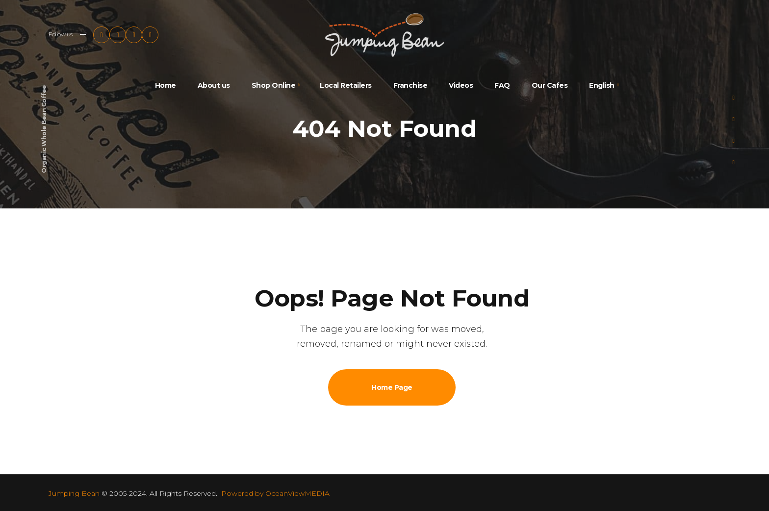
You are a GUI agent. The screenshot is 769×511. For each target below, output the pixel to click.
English (602, 85)
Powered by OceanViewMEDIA (275, 493)
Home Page (391, 387)
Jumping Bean (74, 493)
